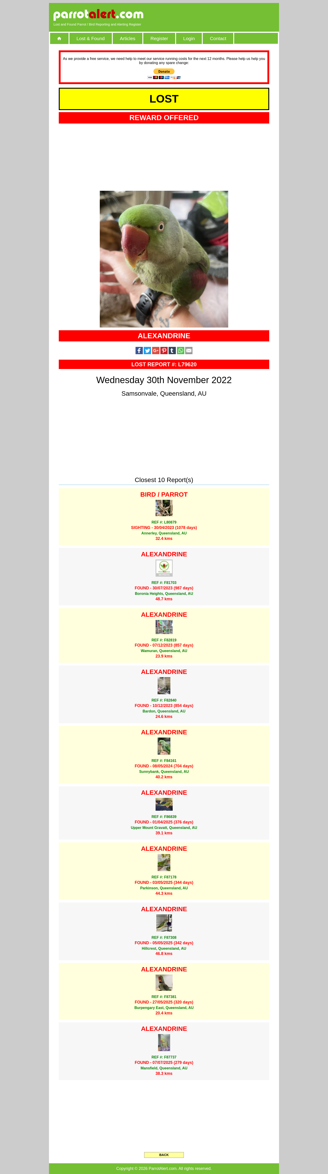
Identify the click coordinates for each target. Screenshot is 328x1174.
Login (189, 38)
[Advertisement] (222, 15)
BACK (164, 1155)
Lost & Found (91, 38)
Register (159, 38)
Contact (218, 38)
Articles (127, 38)
